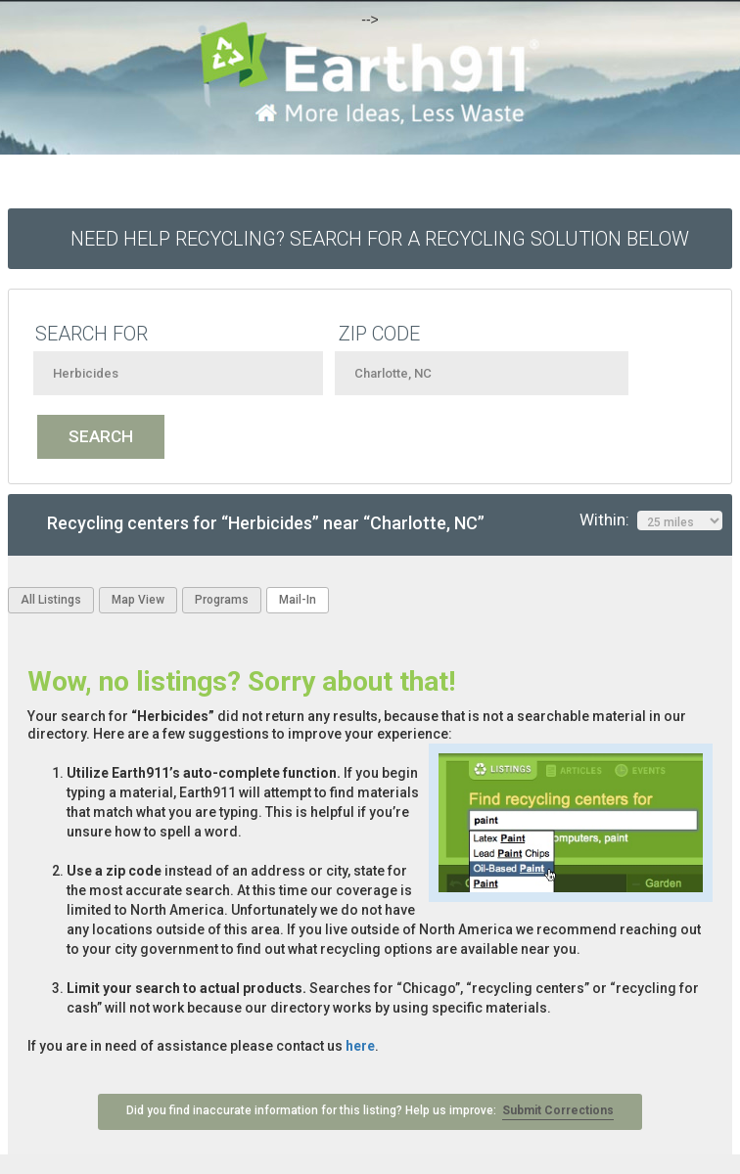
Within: (650, 520)
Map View (138, 600)
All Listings (51, 600)
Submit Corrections (558, 1110)
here (360, 1046)
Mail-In (297, 600)
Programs (222, 600)
